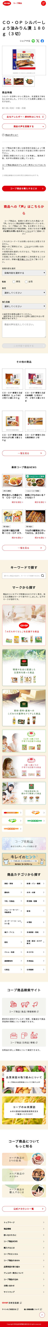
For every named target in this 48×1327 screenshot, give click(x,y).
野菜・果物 (8, 883)
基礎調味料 (8, 961)
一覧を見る (23, 453)
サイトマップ (9, 1292)
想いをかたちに (10, 1235)
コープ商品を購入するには (23, 188)
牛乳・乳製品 (9, 901)
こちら (28, 231)
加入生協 (6, 301)
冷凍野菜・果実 (33, 932)
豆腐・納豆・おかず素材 (34, 942)
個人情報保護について (31, 1309)
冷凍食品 (30, 961)
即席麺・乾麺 (32, 901)
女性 (30, 281)
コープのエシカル (11, 1254)
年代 (4, 288)
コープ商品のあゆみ (12, 1260)
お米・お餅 (31, 892)
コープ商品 (12, 3)
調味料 (6, 892)
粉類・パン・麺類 (33, 883)
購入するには (9, 1247)
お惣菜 (29, 922)
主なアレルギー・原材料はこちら (24, 116)
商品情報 (7, 1228)
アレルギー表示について (13, 1273)
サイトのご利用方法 (9, 1309)
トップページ (9, 1222)
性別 (4, 282)
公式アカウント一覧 (24, 1208)
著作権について (24, 259)
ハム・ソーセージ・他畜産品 (12, 911)
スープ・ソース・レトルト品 (12, 922)
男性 (18, 281)
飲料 (6, 942)
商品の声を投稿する (24, 126)
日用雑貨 (30, 969)
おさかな (30, 952)
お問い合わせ (9, 1285)
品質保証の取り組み (12, 1266)
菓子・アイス (9, 932)
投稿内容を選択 (8, 268)
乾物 (28, 911)
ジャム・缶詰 (9, 952)
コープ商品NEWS (11, 1241)
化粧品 (6, 969)
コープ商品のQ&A (11, 1279)
